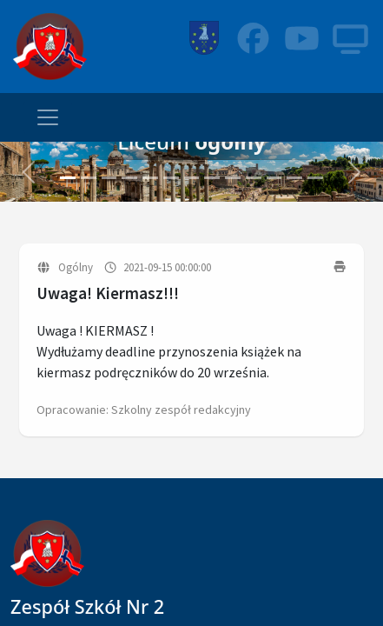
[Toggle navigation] (47, 117)
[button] (28, 172)
